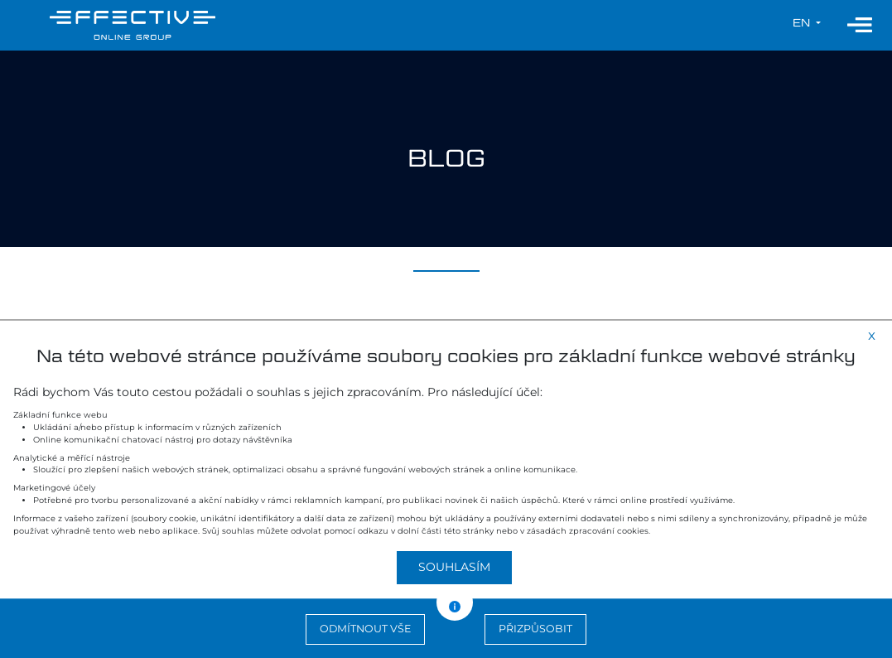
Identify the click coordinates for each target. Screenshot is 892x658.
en (803, 23)
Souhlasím (454, 566)
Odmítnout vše (365, 628)
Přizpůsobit (535, 628)
